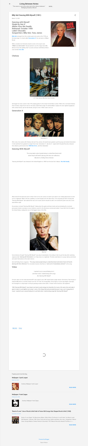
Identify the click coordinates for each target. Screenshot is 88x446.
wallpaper (44, 13)
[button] (75, 22)
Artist (24, 13)
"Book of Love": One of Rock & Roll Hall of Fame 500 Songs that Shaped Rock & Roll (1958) (41, 418)
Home (17, 13)
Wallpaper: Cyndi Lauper (20, 384)
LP (37, 13)
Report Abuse (44, 442)
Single (31, 13)
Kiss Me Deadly (65, 168)
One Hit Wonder (67, 13)
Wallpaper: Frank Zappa (19, 401)
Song (20, 335)
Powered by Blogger (44, 439)
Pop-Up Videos (55, 13)
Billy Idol (15, 335)
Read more (72, 394)
